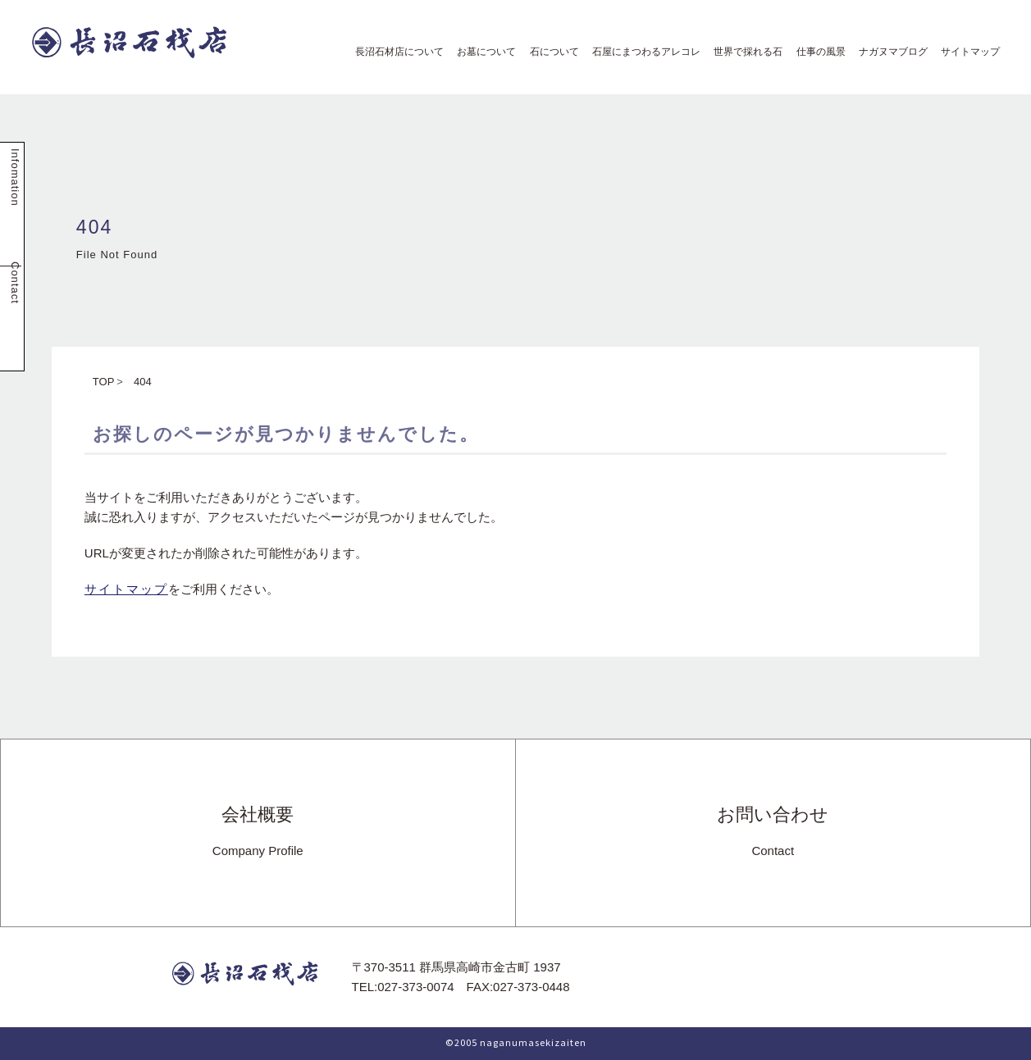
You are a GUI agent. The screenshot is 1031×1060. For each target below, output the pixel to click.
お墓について (481, 51)
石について (549, 51)
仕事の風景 (816, 51)
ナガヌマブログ (888, 51)
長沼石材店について (394, 51)
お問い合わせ (772, 832)
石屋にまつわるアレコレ (641, 51)
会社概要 (257, 832)
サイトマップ (965, 51)
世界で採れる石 (743, 51)
